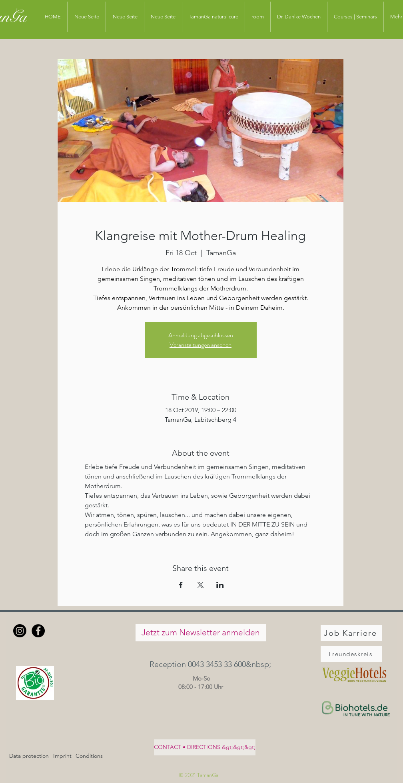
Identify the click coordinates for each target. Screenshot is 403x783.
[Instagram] (19, 630)
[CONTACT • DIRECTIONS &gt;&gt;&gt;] (204, 747)
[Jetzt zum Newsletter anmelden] (201, 632)
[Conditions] (89, 756)
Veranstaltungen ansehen (200, 344)
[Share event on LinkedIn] (220, 585)
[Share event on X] (200, 585)
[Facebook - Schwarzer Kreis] (38, 630)
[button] (200, 664)
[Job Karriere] (351, 633)
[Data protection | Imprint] (40, 756)
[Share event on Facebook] (181, 585)
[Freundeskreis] (351, 654)
